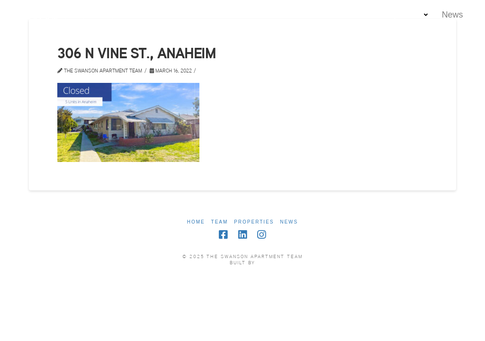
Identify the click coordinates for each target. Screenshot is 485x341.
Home (196, 221)
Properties (254, 221)
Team (219, 221)
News (289, 221)
